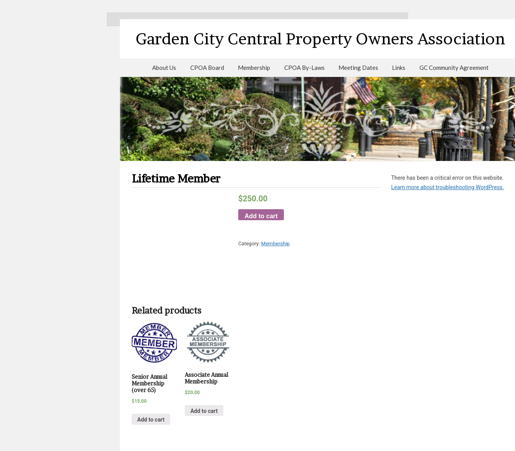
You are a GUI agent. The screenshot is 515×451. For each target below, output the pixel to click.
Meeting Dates (358, 67)
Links (398, 67)
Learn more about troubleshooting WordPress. (447, 187)
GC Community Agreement (454, 67)
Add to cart (261, 216)
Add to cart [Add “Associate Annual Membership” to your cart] (204, 411)
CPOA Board (207, 67)
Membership (254, 67)
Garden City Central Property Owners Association (320, 38)
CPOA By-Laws (304, 67)
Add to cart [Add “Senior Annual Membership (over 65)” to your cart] (151, 419)
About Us (164, 67)
